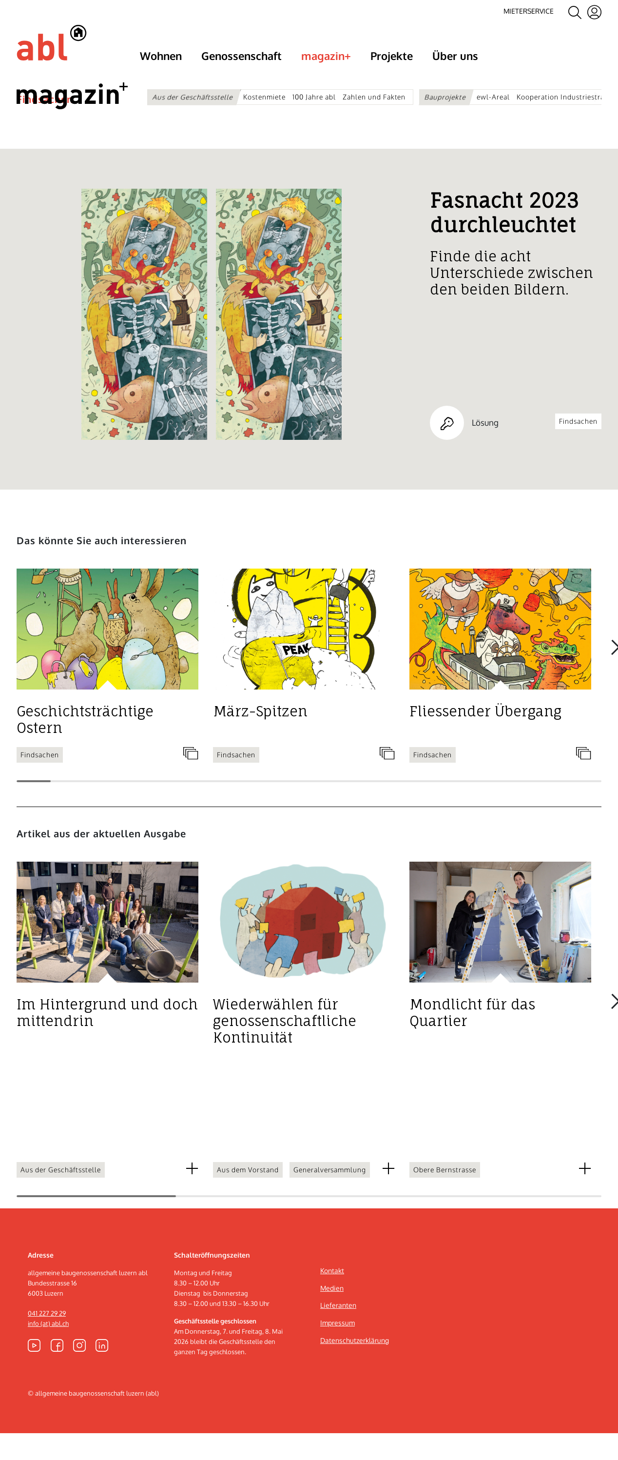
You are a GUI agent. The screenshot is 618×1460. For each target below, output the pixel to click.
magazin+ (326, 55)
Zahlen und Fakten (374, 96)
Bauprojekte (445, 96)
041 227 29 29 (47, 1340)
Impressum (337, 1349)
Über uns (455, 55)
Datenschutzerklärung (354, 1367)
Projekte (391, 55)
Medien (332, 1315)
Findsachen (45, 125)
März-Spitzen (260, 738)
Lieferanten (338, 1332)
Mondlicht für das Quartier (472, 1039)
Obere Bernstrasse (444, 1196)
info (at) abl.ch (48, 1350)
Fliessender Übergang (485, 738)
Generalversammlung (330, 1196)
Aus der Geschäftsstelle (193, 96)
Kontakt (332, 1297)
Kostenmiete (264, 96)
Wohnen (161, 55)
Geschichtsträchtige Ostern (85, 746)
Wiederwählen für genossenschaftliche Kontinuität (284, 1048)
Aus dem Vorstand (248, 1196)
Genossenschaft (241, 55)
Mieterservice (528, 11)
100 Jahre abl (314, 96)
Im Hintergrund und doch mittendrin (107, 1039)
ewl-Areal (493, 96)
